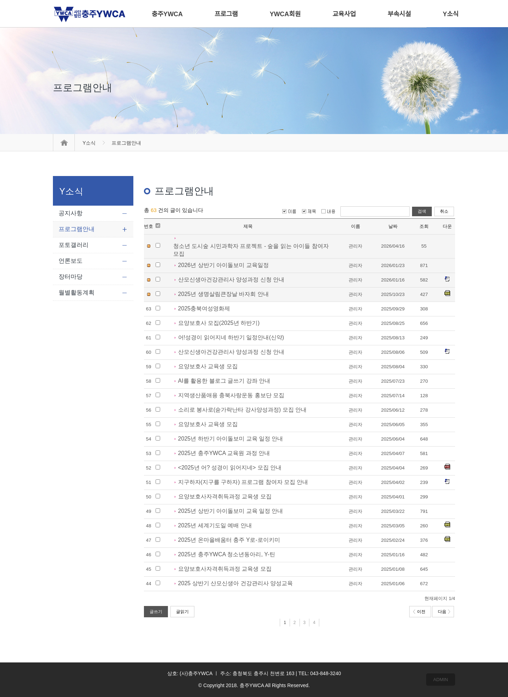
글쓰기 (156, 611)
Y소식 (89, 143)
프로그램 (226, 14)
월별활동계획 (77, 292)
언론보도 (71, 260)
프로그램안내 (77, 229)
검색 (422, 211)
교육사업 (344, 14)
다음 (444, 611)
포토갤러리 (74, 245)
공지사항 (71, 213)
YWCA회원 (285, 14)
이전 (419, 611)
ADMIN (440, 679)
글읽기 (182, 611)
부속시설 (399, 14)
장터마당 (71, 276)
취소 (444, 211)
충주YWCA (167, 14)
